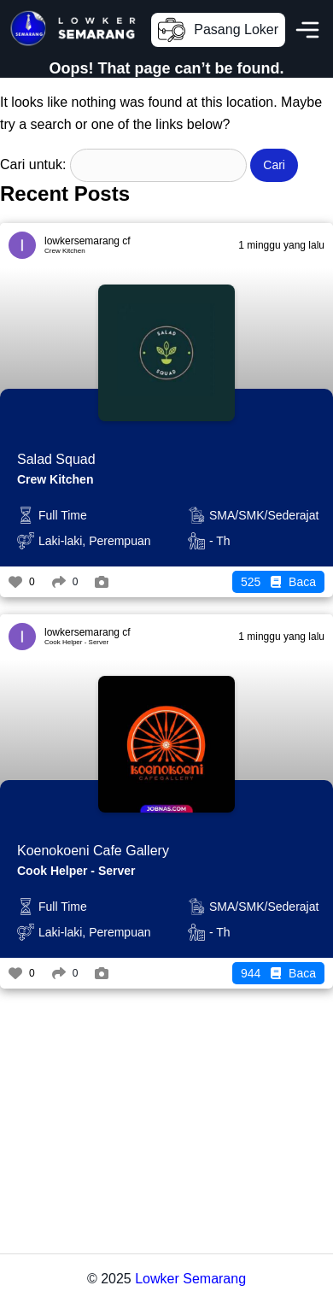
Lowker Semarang (190, 1278)
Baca (278, 582)
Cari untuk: (33, 164)
